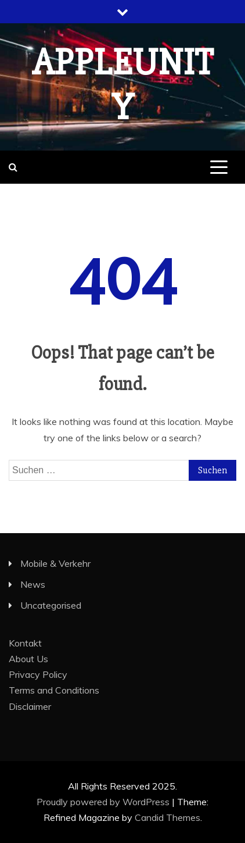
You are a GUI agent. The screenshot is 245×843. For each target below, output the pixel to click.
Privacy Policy (38, 674)
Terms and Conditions (54, 690)
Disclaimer (30, 706)
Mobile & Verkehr (55, 563)
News (32, 584)
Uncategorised (50, 605)
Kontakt (25, 643)
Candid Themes (167, 817)
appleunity (123, 85)
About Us (28, 659)
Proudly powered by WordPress (104, 802)
